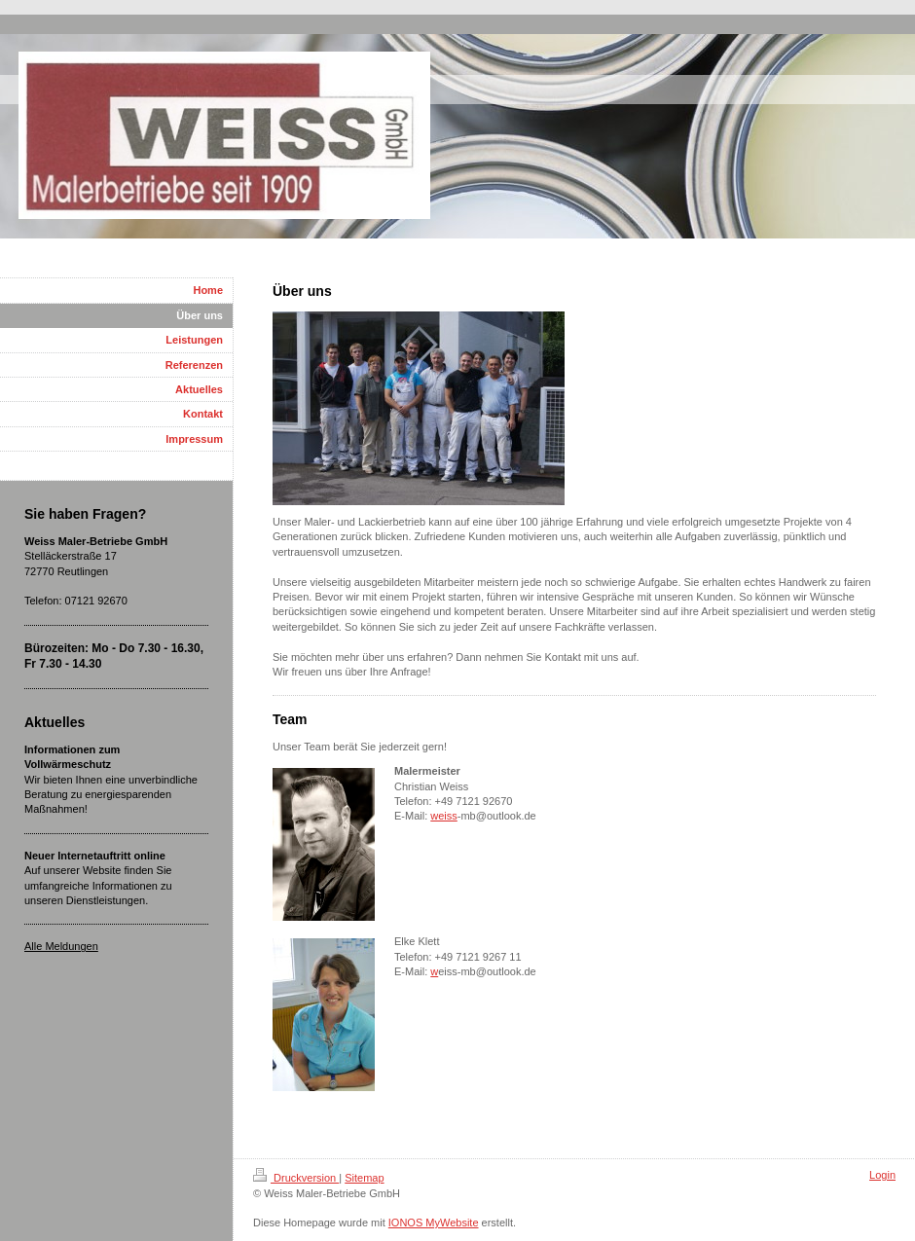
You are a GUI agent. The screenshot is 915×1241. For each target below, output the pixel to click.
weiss (444, 815)
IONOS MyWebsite (433, 1222)
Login (882, 1175)
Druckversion (296, 1178)
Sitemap (364, 1178)
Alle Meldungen (61, 946)
